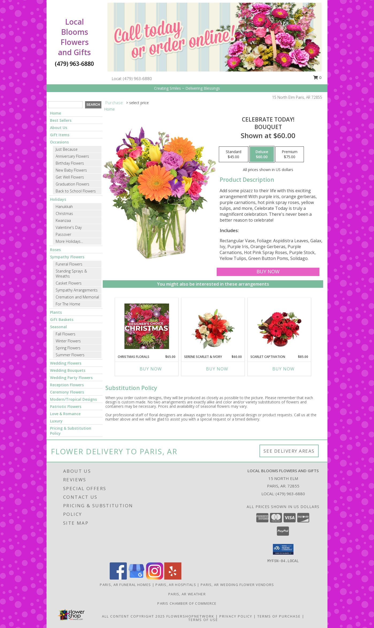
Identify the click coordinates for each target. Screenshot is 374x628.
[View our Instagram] (154, 578)
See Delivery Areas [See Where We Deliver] (289, 451)
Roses (55, 249)
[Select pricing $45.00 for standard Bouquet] (233, 154)
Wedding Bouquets (67, 370)
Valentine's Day (69, 227)
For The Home (68, 304)
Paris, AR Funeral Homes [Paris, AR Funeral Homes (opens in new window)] (125, 584)
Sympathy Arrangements (77, 290)
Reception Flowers (67, 384)
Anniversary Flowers (72, 156)
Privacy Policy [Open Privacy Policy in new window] (235, 616)
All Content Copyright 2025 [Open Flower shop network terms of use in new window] (133, 616)
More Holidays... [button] (69, 241)
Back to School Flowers (76, 191)
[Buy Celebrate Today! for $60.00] (268, 272)
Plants (56, 312)
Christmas (64, 213)
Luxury (56, 420)
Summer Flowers (70, 354)
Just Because (67, 149)
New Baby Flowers (71, 170)
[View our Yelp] (172, 578)
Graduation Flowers (72, 184)
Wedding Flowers (65, 363)
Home (55, 113)
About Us (58, 127)
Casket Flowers (69, 283)
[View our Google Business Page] (136, 578)
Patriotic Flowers (65, 406)
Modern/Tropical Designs (73, 399)
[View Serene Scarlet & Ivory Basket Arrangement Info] (213, 326)
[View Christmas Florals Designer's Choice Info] (146, 326)
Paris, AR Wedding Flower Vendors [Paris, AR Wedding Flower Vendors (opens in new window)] (237, 584)
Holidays (58, 199)
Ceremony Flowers (67, 392)
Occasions (59, 142)
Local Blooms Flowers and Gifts (74, 37)
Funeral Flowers (69, 264)
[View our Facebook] (118, 578)
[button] (283, 549)
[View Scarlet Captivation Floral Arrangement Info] (279, 326)
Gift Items (59, 134)
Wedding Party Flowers (71, 377)
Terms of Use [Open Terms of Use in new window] (203, 619)
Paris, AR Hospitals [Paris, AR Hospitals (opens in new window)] (175, 584)
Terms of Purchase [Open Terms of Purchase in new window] (279, 616)
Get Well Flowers (70, 177)
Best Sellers (60, 120)
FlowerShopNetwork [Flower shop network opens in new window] (190, 616)
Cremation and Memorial (77, 297)
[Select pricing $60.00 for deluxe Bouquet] (262, 154)
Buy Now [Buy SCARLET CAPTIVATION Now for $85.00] (283, 369)
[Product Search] (65, 104)
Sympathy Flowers (67, 256)
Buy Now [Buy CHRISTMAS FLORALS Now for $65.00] (151, 369)
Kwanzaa (63, 220)
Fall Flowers (65, 333)
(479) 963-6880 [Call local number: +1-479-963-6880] (137, 78)
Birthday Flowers (70, 163)
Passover (63, 234)
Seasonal (58, 326)
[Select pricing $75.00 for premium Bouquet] (290, 154)
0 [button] (317, 77)
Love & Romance (65, 413)
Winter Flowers (68, 340)
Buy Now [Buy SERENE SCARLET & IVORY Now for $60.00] (217, 369)
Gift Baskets (61, 319)
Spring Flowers (68, 347)
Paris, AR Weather (187, 594)
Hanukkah (64, 206)
